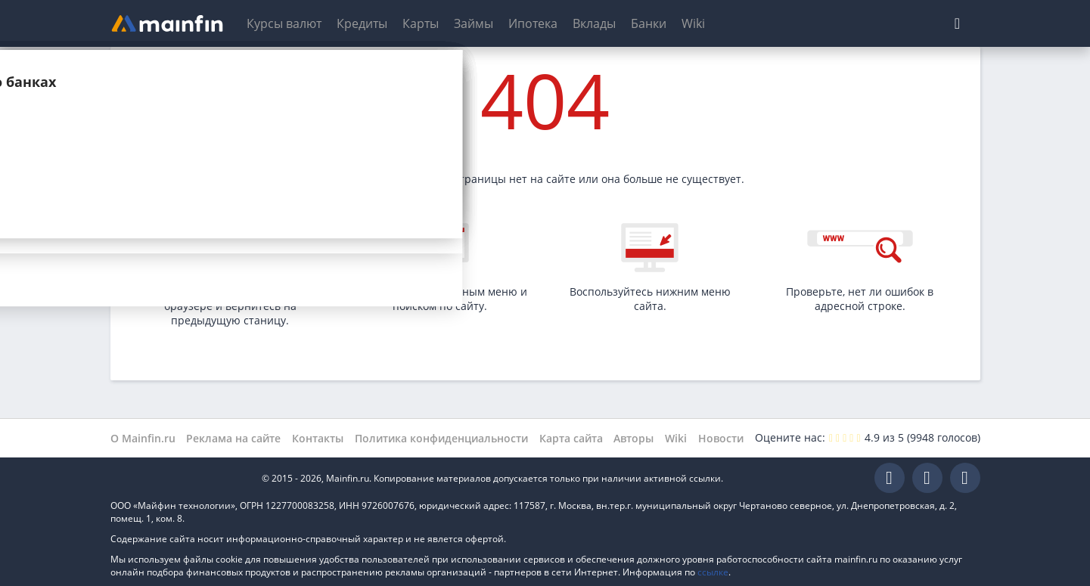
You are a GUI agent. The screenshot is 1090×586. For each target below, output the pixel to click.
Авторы (633, 438)
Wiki (693, 23)
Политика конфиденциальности (441, 438)
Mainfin (178, 478)
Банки (648, 23)
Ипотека (532, 23)
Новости (721, 438)
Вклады (594, 23)
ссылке (712, 572)
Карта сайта (571, 438)
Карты (420, 23)
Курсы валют (284, 23)
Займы (473, 23)
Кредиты (362, 23)
